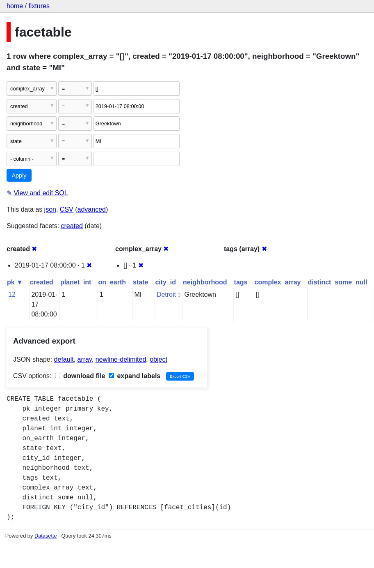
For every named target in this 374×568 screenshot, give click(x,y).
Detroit (166, 294)
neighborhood (205, 282)
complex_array (278, 282)
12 (12, 294)
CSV (66, 209)
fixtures (39, 5)
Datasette (45, 536)
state (140, 282)
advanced (92, 209)
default (64, 359)
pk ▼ (15, 282)
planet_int (75, 282)
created (72, 225)
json (50, 209)
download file (80, 375)
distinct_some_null (337, 282)
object (158, 359)
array (85, 359)
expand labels (134, 375)
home (15, 5)
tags (241, 282)
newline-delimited (121, 359)
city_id (165, 282)
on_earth (112, 282)
